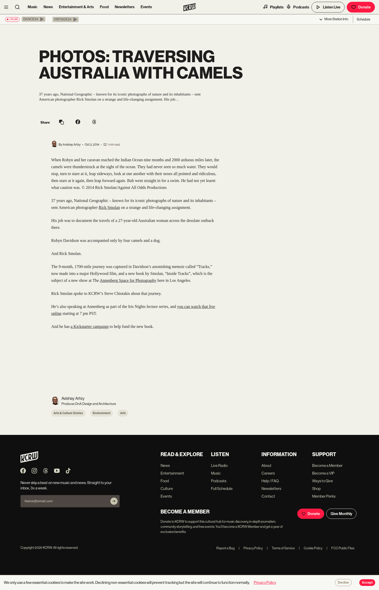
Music (32, 7)
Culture (167, 488)
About (266, 465)
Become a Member (327, 465)
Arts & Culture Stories (68, 413)
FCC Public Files (340, 548)
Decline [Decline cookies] (343, 583)
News (48, 7)
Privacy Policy (251, 548)
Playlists (273, 6)
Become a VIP (323, 473)
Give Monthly (341, 513)
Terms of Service (281, 548)
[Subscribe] (114, 501)
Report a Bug (225, 548)
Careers (268, 473)
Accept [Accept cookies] (367, 583)
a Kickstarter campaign (90, 326)
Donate (361, 7)
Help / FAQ (270, 481)
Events (146, 7)
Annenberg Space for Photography (128, 280)
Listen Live (328, 7)
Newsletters (124, 7)
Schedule (363, 19)
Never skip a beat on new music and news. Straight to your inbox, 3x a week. (66, 485)
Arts (123, 413)
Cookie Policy (310, 548)
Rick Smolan (109, 207)
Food (104, 7)
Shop (316, 488)
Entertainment (172, 473)
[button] (33, 19)
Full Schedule (222, 488)
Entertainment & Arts (76, 7)
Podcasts (297, 6)
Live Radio (219, 465)
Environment (101, 413)
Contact (268, 496)
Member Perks (323, 496)
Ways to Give (322, 481)
